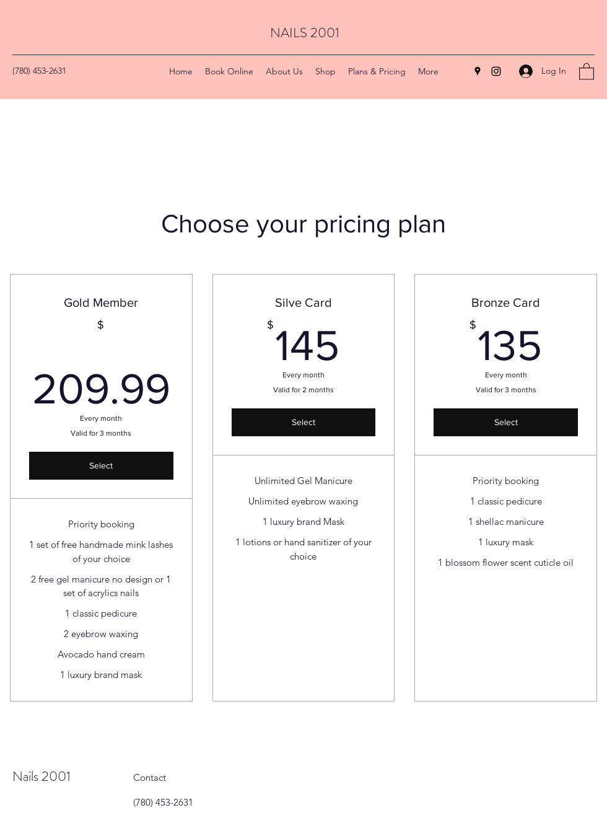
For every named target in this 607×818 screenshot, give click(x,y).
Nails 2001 (41, 776)
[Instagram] (496, 71)
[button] (586, 71)
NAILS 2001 (304, 32)
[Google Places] (477, 71)
